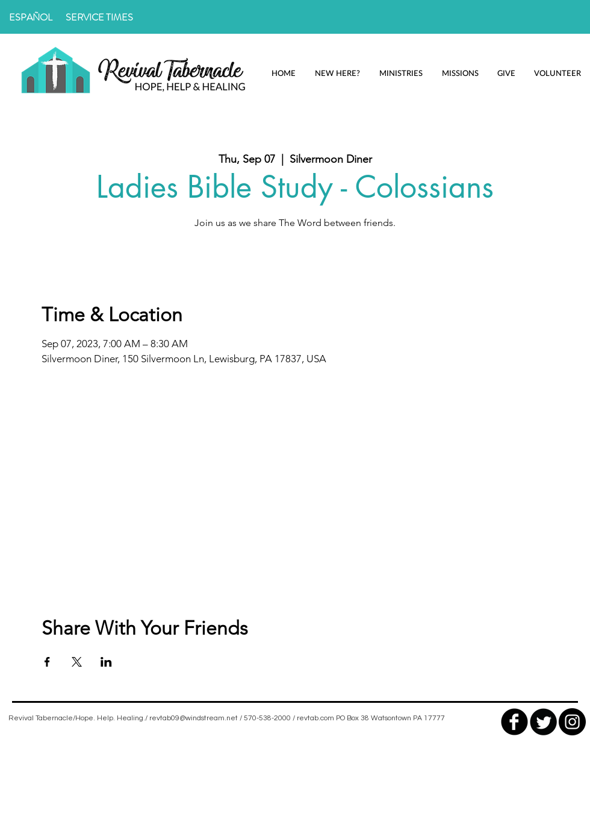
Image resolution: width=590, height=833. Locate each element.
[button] (337, 73)
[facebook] (514, 721)
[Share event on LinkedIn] (106, 662)
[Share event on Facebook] (47, 662)
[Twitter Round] (543, 721)
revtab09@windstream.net (193, 718)
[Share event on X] (76, 662)
